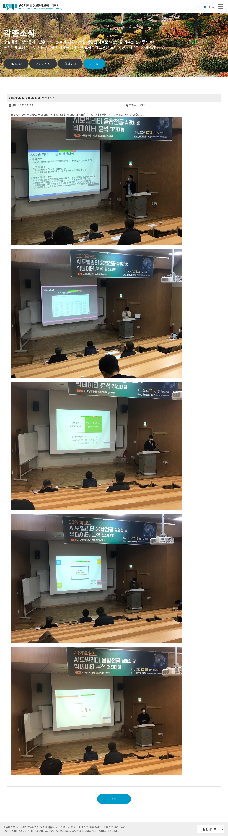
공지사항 (16, 63)
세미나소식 (43, 63)
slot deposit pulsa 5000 (28, 781)
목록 (114, 799)
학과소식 (70, 63)
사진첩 (94, 63)
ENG (209, 6)
